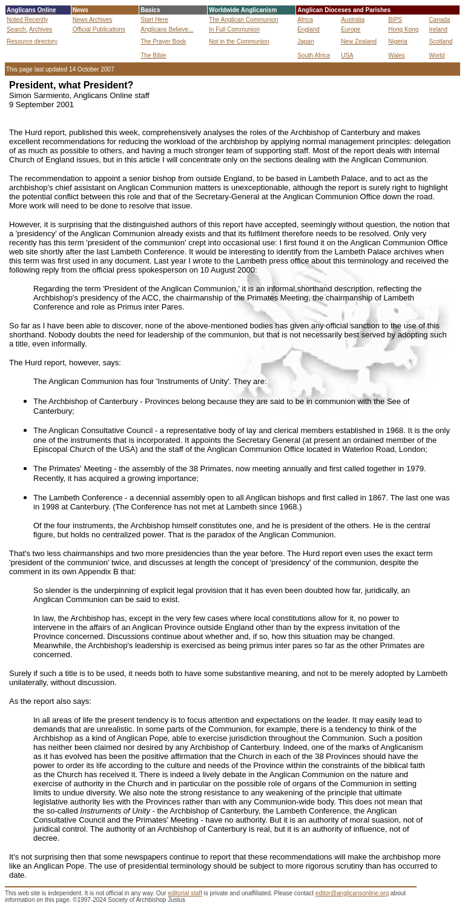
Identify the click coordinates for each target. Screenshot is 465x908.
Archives (40, 29)
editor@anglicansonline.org (352, 893)
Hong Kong (403, 29)
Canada (439, 19)
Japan (305, 41)
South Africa (313, 55)
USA (347, 55)
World (436, 55)
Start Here (154, 19)
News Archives (93, 19)
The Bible (153, 55)
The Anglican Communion (244, 19)
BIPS (395, 19)
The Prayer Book (163, 41)
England (308, 29)
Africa (305, 19)
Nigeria (397, 41)
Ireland (438, 29)
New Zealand (359, 41)
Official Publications (99, 29)
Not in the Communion (239, 41)
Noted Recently (27, 19)
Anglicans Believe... (166, 29)
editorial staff (185, 893)
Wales (396, 55)
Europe (350, 29)
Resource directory (32, 41)
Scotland (440, 41)
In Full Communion (234, 29)
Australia (352, 19)
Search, (17, 29)
